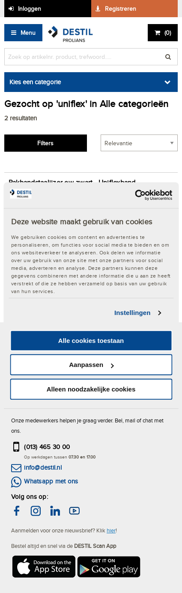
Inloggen (29, 8)
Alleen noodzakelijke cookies (91, 389)
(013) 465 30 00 (47, 446)
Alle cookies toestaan (91, 340)
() (167, 32)
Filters (45, 143)
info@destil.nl (42, 467)
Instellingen (132, 312)
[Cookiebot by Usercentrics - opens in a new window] (134, 195)
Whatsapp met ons (51, 481)
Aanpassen (91, 364)
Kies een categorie (35, 81)
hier (111, 530)
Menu (28, 32)
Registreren (120, 8)
